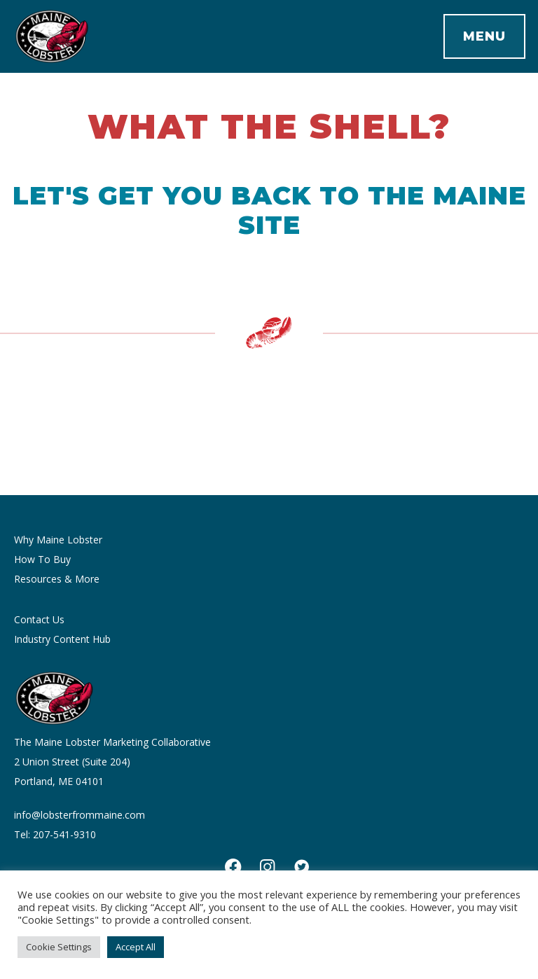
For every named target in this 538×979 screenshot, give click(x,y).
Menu (484, 36)
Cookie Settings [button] (59, 946)
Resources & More (56, 578)
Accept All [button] (136, 946)
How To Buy (42, 559)
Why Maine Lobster (58, 539)
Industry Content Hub (62, 639)
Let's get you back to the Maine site (269, 210)
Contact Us (39, 619)
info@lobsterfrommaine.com (79, 814)
